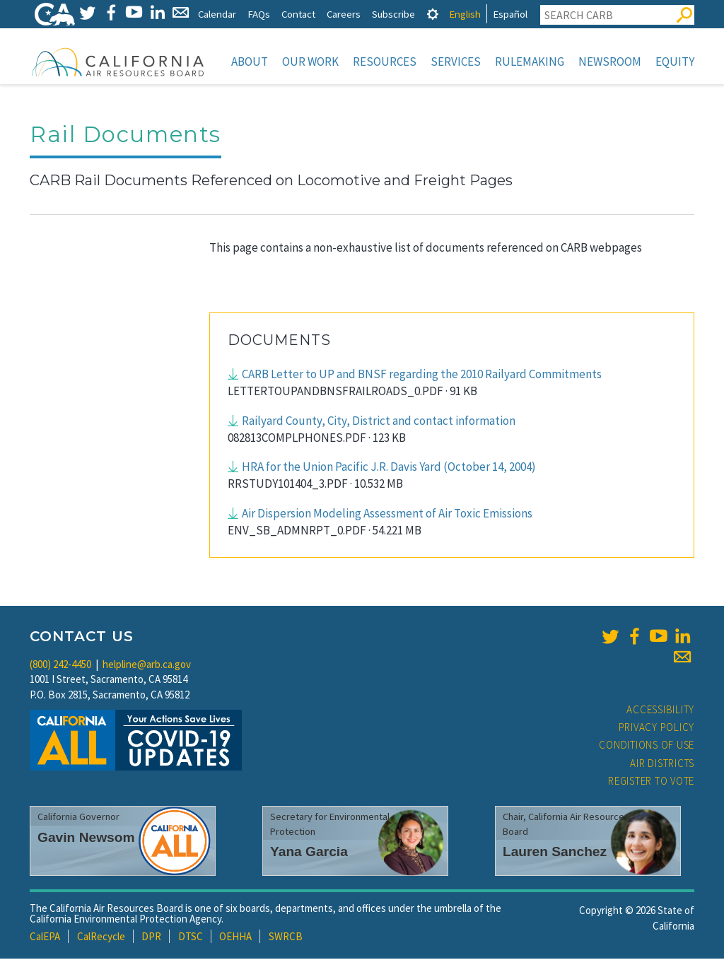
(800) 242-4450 (60, 665)
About (249, 61)
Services (456, 61)
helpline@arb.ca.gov (147, 665)
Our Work (310, 61)
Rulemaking (529, 61)
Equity (674, 61)
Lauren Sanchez (555, 852)
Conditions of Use (646, 746)
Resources (384, 61)
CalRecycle (101, 937)
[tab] (432, 14)
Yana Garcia (309, 852)
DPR (151, 937)
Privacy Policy (657, 728)
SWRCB (286, 937)
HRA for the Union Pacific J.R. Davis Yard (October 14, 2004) (389, 468)
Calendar (217, 14)
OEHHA (235, 937)
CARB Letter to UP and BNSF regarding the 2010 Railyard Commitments (422, 375)
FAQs (258, 14)
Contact (298, 14)
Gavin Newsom (86, 838)
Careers (344, 14)
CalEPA (45, 937)
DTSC (190, 937)
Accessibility (660, 711)
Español (510, 14)
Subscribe (393, 14)
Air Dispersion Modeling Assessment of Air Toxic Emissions (387, 514)
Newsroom (609, 61)
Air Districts (662, 764)
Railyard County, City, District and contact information (378, 422)
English (465, 14)
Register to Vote (651, 782)
